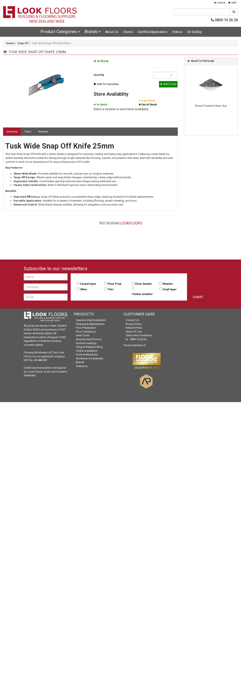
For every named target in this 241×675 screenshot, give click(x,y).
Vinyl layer (170, 289)
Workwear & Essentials (89, 358)
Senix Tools (82, 335)
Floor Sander (143, 283)
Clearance (82, 366)
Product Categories (60, 31)
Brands (92, 31)
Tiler (111, 289)
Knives (10, 43)
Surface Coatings (86, 343)
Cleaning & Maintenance (90, 324)
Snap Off (23, 43)
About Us (111, 32)
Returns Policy (134, 327)
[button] (219, 3)
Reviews (43, 131)
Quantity (99, 74)
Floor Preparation (86, 327)
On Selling (194, 32)
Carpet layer (88, 283)
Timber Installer (142, 294)
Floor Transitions (86, 331)
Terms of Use (134, 331)
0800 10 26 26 (224, 20)
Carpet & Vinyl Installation (91, 320)
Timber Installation (87, 350)
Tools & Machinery (87, 354)
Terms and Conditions (139, 335)
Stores (128, 32)
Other (83, 289)
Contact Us (132, 320)
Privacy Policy (134, 324)
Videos (177, 32)
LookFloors (131, 223)
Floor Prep (114, 283)
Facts (28, 131)
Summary (12, 131)
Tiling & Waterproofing (89, 346)
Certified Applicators (152, 32)
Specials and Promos (89, 339)
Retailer (168, 283)
